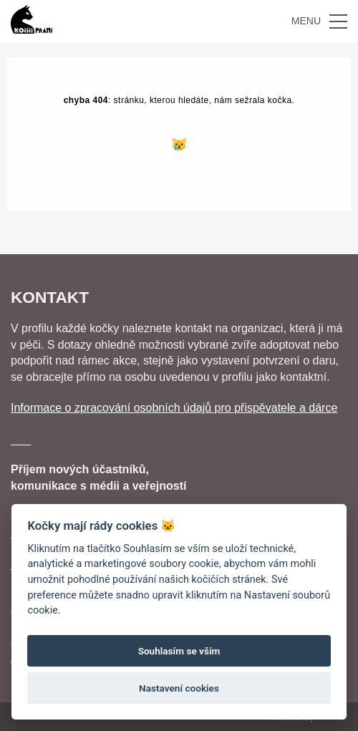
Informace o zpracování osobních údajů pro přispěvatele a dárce (174, 408)
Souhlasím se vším (179, 651)
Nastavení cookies (179, 688)
